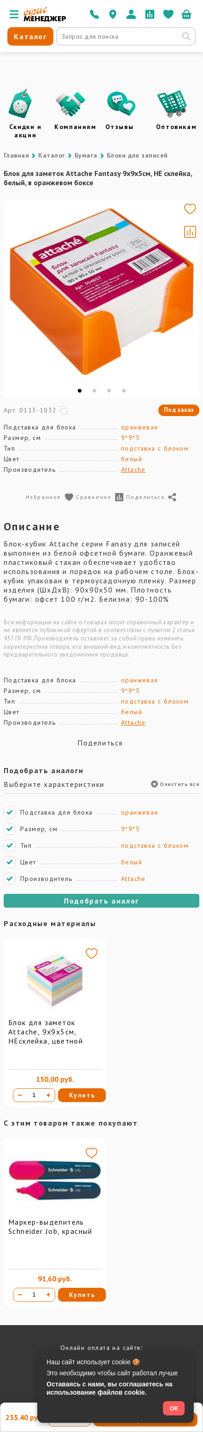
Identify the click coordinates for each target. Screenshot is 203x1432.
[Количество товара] (34, 1095)
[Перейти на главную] (44, 19)
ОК (173, 1408)
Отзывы (119, 127)
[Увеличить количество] (48, 1095)
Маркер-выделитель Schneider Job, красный (50, 1226)
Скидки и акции (25, 131)
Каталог (51, 155)
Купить (82, 1095)
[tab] (79, 391)
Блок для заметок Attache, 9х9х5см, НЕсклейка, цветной (45, 1031)
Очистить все (175, 784)
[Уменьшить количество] (19, 1095)
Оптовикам (176, 127)
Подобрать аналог (101, 900)
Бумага (86, 155)
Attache (133, 469)
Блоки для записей (137, 155)
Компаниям (75, 127)
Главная (16, 155)
